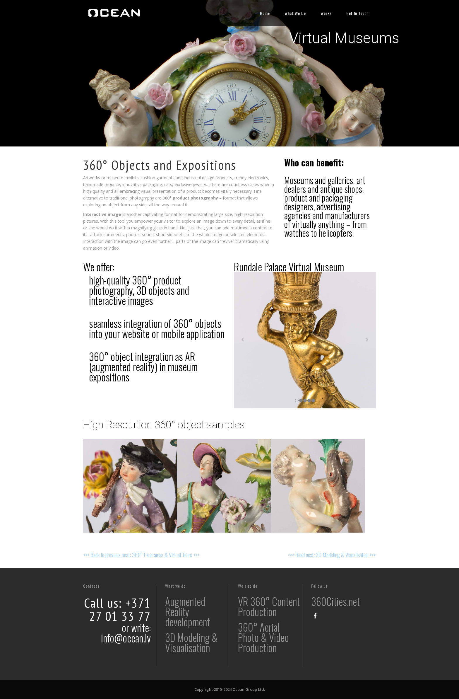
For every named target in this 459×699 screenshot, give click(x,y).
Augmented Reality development (187, 611)
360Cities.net (335, 601)
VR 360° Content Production (269, 606)
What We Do (295, 13)
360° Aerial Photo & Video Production (263, 637)
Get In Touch (357, 13)
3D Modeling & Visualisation (191, 642)
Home (265, 13)
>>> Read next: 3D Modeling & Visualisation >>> (332, 554)
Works (326, 13)
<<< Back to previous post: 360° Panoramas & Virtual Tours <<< (141, 554)
